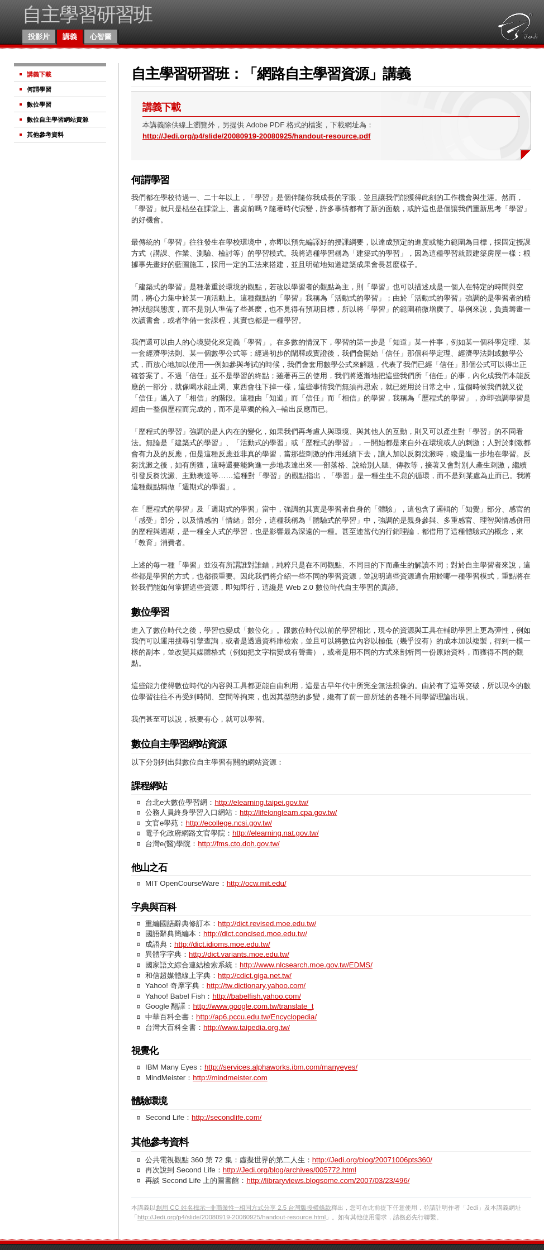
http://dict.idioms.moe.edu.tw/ (222, 944)
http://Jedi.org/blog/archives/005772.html (289, 1170)
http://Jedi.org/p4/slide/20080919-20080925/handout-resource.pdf (256, 136)
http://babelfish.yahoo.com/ (256, 996)
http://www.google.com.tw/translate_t (253, 1006)
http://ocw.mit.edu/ (257, 883)
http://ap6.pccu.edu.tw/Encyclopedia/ (256, 1017)
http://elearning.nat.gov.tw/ (275, 833)
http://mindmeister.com (230, 1078)
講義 (70, 36)
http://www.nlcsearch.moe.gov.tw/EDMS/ (306, 965)
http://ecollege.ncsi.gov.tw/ (228, 823)
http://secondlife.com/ (226, 1117)
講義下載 (39, 74)
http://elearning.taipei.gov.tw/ (261, 802)
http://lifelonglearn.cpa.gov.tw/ (288, 812)
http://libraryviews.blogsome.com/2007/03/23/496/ (327, 1180)
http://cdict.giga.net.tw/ (255, 975)
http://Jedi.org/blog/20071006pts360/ (372, 1160)
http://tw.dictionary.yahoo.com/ (256, 985)
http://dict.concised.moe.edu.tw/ (255, 933)
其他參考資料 (45, 134)
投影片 (39, 36)
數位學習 (39, 104)
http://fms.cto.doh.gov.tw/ (238, 843)
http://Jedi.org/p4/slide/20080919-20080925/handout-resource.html (231, 1217)
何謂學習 (39, 89)
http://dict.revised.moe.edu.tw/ (267, 923)
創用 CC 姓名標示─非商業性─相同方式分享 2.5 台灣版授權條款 (243, 1207)
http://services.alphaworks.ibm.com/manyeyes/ (280, 1067)
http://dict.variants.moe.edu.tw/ (239, 954)
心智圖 (101, 36)
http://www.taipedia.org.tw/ (246, 1027)
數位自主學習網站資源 (57, 119)
